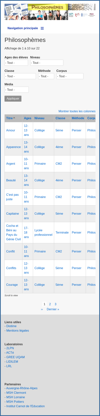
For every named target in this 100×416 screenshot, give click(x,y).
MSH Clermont (16, 392)
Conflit (10, 251)
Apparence (13, 147)
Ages (27, 118)
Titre (11, 118)
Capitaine (12, 213)
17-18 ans (26, 232)
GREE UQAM (15, 357)
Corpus (61, 70)
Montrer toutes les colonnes (76, 111)
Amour (10, 130)
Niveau (35, 57)
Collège (40, 130)
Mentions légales (17, 330)
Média (9, 84)
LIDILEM (12, 361)
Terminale (62, 232)
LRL (9, 366)
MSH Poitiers (15, 401)
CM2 (59, 163)
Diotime (11, 326)
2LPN (10, 348)
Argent (10, 163)
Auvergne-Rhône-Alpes (21, 388)
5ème (59, 130)
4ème (59, 147)
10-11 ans (26, 164)
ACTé (10, 352)
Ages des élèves (16, 57)
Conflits (11, 268)
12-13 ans (26, 130)
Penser (76, 130)
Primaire (40, 163)
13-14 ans (26, 147)
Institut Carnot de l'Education (25, 406)
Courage (12, 284)
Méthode (44, 70)
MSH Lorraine (15, 397)
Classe (9, 70)
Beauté (11, 180)
